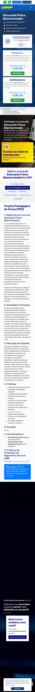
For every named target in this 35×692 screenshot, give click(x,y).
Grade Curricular (10, 195)
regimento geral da (20, 461)
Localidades (17, 199)
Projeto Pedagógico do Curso (17, 188)
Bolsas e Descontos (13, 31)
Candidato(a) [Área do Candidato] (17, 2)
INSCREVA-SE (17, 73)
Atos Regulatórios (17, 184)
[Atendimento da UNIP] (9, 2)
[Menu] (31, 7)
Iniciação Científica (14, 412)
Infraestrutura (25, 195)
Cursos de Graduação (19, 109)
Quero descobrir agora (17, 637)
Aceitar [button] (17, 688)
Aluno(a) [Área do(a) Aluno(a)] (27, 2)
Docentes (23, 191)
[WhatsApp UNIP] (5, 2)
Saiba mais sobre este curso (15, 28)
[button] (12, 685)
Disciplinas (12, 191)
